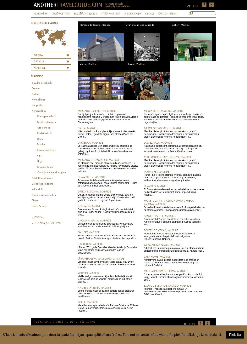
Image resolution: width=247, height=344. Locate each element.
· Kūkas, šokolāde (45, 150)
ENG (196, 6)
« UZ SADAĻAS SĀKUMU (46, 223)
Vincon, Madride (88, 64)
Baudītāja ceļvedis (42, 83)
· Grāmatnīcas (43, 127)
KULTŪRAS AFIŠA (61, 13)
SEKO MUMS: (87, 322)
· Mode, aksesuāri (46, 122)
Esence (36, 88)
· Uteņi (39, 139)
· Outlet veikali (44, 133)
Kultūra (36, 94)
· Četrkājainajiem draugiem (51, 172)
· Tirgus (39, 161)
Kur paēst (37, 105)
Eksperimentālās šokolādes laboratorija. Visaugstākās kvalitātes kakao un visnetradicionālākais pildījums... (108, 223)
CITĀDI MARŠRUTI (110, 13)
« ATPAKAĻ (38, 217)
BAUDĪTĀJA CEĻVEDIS (85, 13)
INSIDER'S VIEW (132, 13)
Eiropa (38, 55)
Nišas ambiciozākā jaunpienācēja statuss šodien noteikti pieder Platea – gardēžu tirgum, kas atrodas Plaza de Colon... (108, 132)
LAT (188, 6)
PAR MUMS (41, 322)
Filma (35, 200)
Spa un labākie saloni (44, 195)
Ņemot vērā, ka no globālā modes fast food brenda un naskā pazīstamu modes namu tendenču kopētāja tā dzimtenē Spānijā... (174, 261)
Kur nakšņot (38, 99)
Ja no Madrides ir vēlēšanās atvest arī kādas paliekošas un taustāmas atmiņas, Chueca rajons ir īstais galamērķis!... (174, 205)
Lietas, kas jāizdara (42, 183)
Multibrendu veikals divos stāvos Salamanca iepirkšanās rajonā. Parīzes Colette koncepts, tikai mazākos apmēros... (108, 235)
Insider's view (39, 206)
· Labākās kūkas (44, 167)
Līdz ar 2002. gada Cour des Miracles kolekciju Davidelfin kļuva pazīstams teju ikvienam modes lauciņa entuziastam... (108, 248)
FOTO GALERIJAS (167, 13)
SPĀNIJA (39, 61)
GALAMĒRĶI (41, 13)
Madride (39, 67)
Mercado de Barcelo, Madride (95, 25)
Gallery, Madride (180, 25)
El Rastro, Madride (135, 64)
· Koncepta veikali (46, 116)
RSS (72, 322)
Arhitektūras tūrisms (42, 178)
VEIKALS (149, 13)
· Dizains (40, 144)
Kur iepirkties (39, 111)
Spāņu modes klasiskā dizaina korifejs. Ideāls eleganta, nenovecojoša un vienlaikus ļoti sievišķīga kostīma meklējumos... (108, 292)
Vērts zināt (37, 189)
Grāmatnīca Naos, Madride (140, 25)
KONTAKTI (59, 322)
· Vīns (38, 155)
